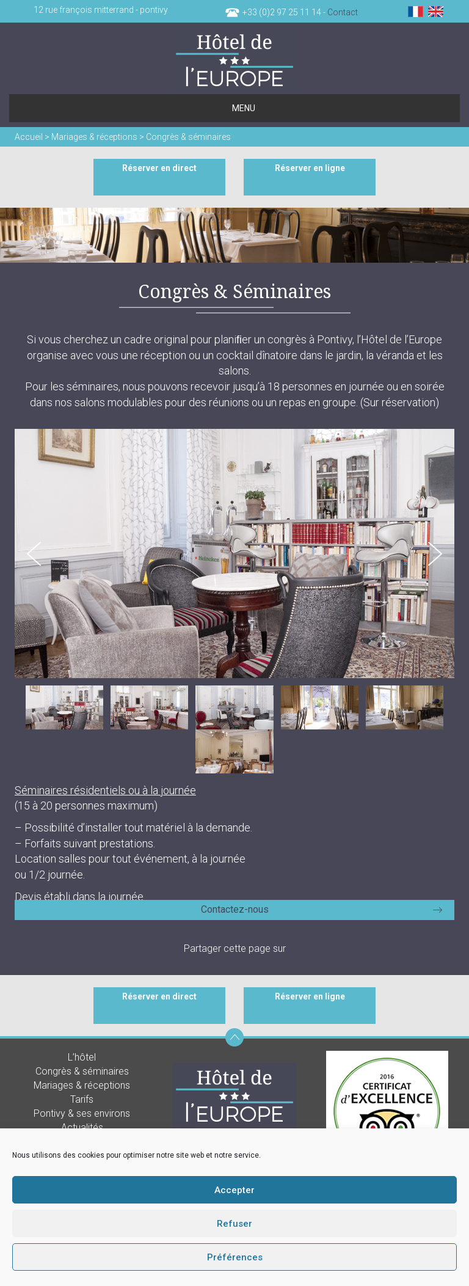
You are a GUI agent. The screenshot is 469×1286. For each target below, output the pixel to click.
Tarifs (81, 1099)
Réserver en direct (159, 168)
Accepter (234, 1190)
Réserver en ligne (310, 168)
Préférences (235, 1257)
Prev (34, 554)
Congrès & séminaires (82, 1071)
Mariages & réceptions (82, 1085)
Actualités (82, 1127)
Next (435, 554)
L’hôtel (82, 1057)
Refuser (234, 1223)
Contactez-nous (235, 909)
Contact (342, 12)
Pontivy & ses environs (82, 1113)
